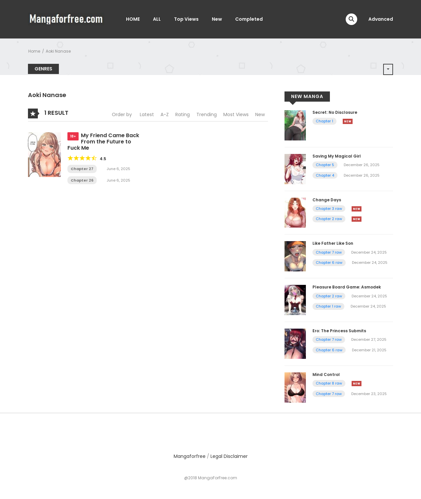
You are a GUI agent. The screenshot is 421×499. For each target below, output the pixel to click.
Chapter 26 (82, 180)
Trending (206, 114)
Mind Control (326, 374)
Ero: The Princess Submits (339, 331)
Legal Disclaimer (229, 456)
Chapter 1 (324, 121)
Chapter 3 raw (329, 208)
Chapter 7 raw (329, 252)
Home (34, 51)
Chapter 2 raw (329, 218)
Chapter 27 (82, 168)
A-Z (165, 114)
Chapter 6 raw (329, 262)
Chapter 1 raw (328, 306)
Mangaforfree (190, 456)
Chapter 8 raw (329, 383)
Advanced (380, 19)
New (217, 19)
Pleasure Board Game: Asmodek (346, 287)
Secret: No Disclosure (334, 112)
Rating (182, 114)
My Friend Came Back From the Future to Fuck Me (103, 142)
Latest (147, 114)
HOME (133, 19)
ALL (157, 19)
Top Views (186, 19)
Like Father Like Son (332, 243)
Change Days (326, 200)
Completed (249, 19)
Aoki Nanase (58, 51)
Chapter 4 (325, 175)
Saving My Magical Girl (336, 156)
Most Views (236, 114)
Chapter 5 (325, 164)
